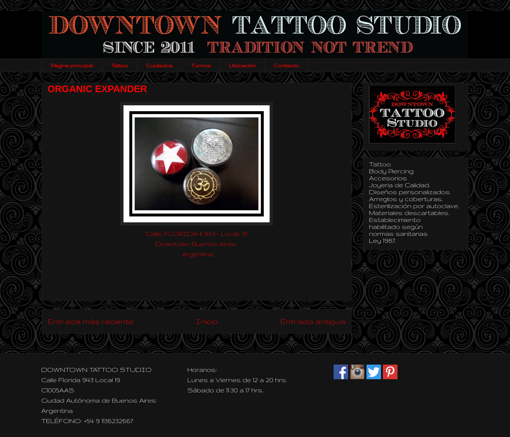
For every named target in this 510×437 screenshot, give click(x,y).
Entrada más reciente (90, 321)
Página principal (72, 65)
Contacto (286, 65)
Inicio (207, 321)
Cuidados (159, 65)
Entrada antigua (313, 321)
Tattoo (119, 65)
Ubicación (242, 65)
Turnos (201, 65)
